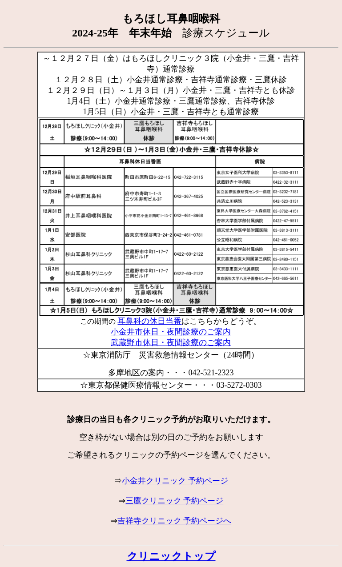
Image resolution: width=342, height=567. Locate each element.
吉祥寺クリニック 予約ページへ (174, 520)
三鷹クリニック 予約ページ (174, 500)
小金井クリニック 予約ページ (175, 480)
